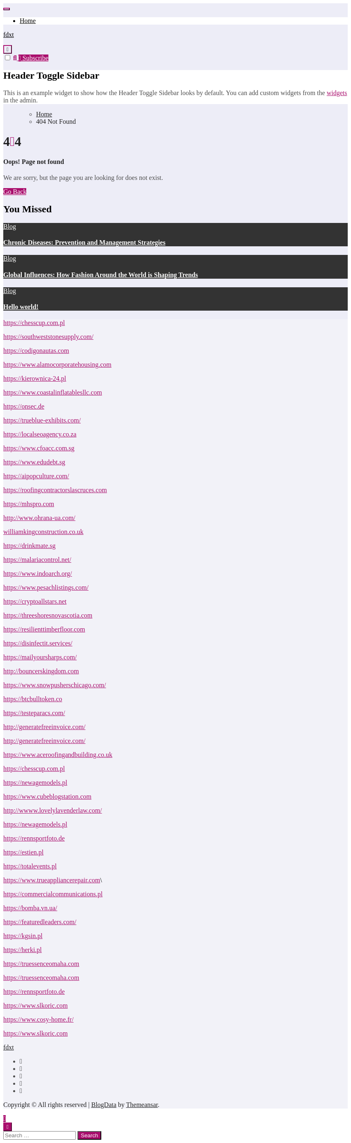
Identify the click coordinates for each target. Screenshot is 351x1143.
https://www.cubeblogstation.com (47, 796)
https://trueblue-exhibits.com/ (42, 420)
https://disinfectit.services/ (37, 643)
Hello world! (21, 306)
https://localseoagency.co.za (39, 434)
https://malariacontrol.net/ (37, 559)
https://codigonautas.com (36, 350)
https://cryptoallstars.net (34, 601)
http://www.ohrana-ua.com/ (39, 517)
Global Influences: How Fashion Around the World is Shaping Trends (100, 274)
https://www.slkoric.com (35, 1005)
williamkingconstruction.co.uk (43, 531)
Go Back (14, 191)
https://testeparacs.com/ (34, 712)
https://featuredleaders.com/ (39, 921)
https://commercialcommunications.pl (53, 894)
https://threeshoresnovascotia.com (47, 615)
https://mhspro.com (28, 503)
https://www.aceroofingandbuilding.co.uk (57, 754)
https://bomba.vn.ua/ (30, 907)
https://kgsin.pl (23, 935)
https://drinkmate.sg (29, 545)
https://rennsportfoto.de (34, 838)
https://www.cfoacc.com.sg (39, 448)
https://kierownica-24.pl (34, 378)
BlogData (103, 1104)
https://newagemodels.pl (35, 782)
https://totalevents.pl (30, 866)
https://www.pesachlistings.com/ (46, 587)
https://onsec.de (23, 406)
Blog (9, 226)
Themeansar (142, 1104)
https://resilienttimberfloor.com (44, 629)
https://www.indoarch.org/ (37, 573)
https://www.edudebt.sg (34, 462)
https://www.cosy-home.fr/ (38, 1019)
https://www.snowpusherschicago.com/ (54, 685)
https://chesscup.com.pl (34, 322)
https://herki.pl (22, 949)
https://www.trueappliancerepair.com (51, 880)
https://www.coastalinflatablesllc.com (52, 392)
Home (28, 20)
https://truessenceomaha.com (41, 963)
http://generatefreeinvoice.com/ (44, 726)
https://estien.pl (23, 852)
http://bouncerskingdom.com (41, 671)
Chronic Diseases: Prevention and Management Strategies (84, 242)
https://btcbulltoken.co (32, 698)
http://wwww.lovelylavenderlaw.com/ (52, 810)
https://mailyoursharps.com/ (40, 657)
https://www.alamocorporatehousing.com (57, 364)
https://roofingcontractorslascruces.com (55, 489)
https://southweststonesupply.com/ (48, 336)
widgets (337, 92)
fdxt (8, 34)
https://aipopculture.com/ (36, 476)
